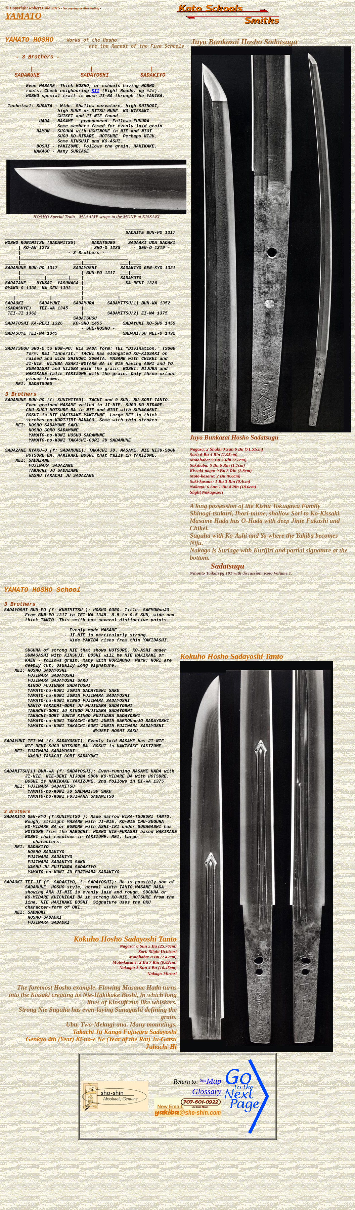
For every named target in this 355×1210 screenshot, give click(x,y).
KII (95, 102)
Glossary (206, 1159)
